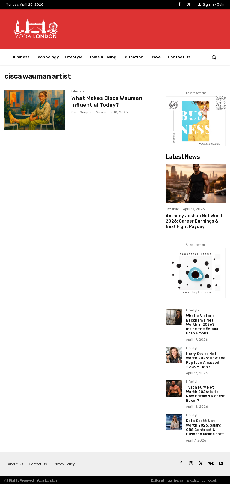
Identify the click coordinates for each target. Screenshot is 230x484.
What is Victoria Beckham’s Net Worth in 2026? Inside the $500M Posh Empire (202, 323)
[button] (214, 57)
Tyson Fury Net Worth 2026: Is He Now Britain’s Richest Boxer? (206, 392)
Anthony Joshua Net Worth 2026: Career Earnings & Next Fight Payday (194, 220)
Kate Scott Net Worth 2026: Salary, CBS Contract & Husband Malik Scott (205, 425)
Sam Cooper (81, 112)
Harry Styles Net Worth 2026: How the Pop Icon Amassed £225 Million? (206, 359)
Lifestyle (78, 91)
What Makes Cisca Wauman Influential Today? (106, 101)
